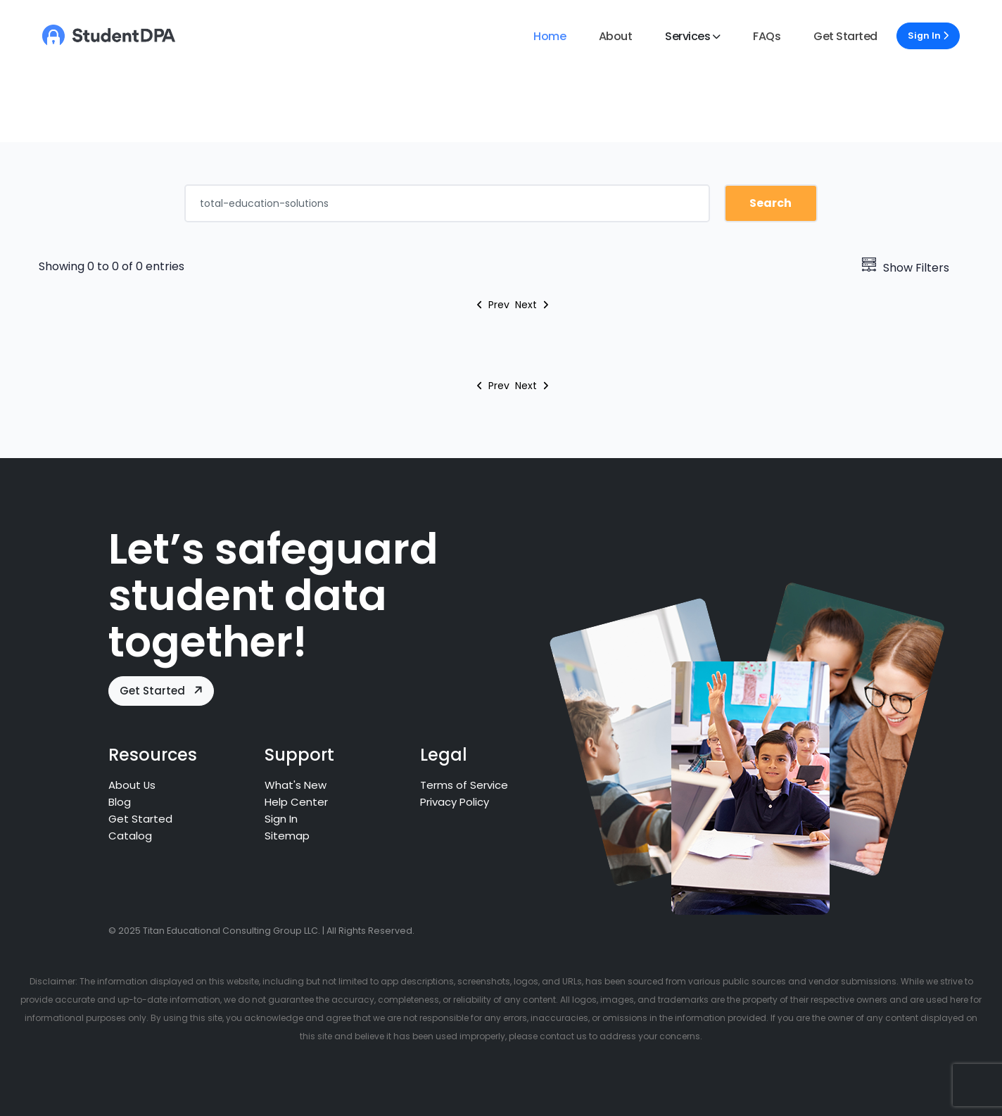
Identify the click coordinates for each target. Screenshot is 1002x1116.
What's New (295, 785)
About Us (132, 785)
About (616, 36)
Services (687, 36)
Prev (493, 305)
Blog (119, 801)
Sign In (928, 36)
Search (770, 203)
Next (531, 305)
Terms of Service (464, 785)
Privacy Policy (455, 801)
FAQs (766, 36)
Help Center (296, 801)
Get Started (845, 36)
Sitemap (287, 835)
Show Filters (905, 268)
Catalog (130, 835)
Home (549, 36)
